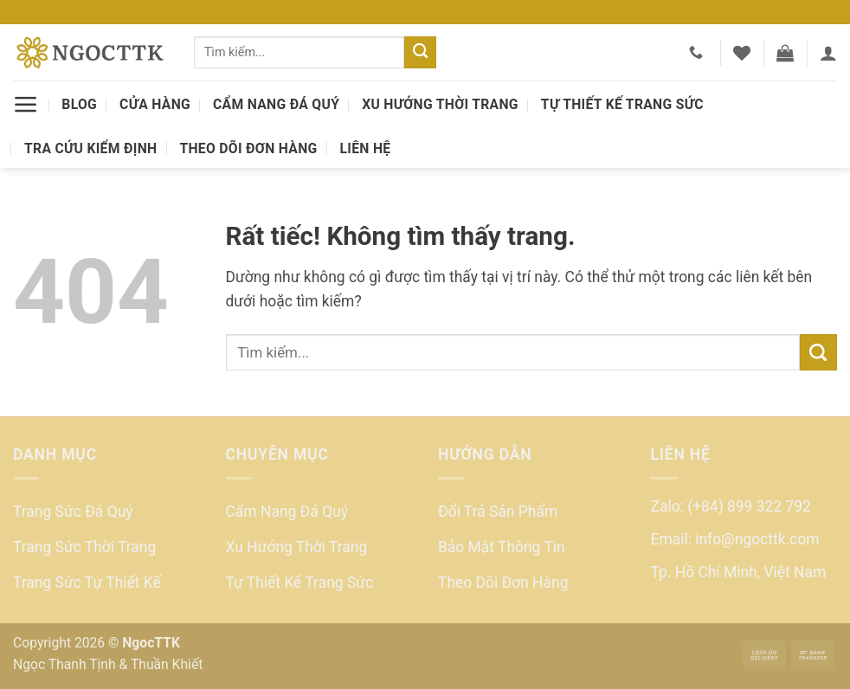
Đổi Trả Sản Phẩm (497, 511)
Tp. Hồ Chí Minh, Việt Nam (739, 572)
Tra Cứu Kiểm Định (90, 148)
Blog (79, 104)
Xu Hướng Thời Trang (440, 104)
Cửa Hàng (154, 104)
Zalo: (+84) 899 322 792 (731, 506)
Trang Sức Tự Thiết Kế (87, 582)
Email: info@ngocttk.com (735, 539)
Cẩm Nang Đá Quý (276, 104)
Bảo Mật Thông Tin (501, 547)
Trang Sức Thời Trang (84, 547)
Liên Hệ (365, 148)
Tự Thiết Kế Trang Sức (622, 104)
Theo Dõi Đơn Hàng (248, 148)
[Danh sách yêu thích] (741, 53)
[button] (785, 53)
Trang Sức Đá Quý (73, 511)
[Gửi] (420, 52)
